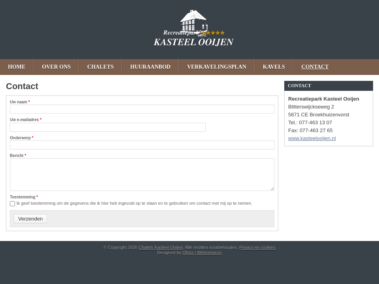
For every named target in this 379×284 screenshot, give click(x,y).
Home (16, 67)
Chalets (100, 67)
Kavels (274, 67)
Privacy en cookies (257, 247)
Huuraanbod (150, 67)
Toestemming (24, 197)
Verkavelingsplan (216, 67)
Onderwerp (21, 138)
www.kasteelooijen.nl (312, 138)
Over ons (56, 67)
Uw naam (20, 102)
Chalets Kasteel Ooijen (189, 29)
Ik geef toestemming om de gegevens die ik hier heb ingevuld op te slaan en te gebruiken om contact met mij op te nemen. (134, 203)
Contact (315, 67)
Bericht (18, 155)
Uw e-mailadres (25, 120)
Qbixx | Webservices (202, 252)
